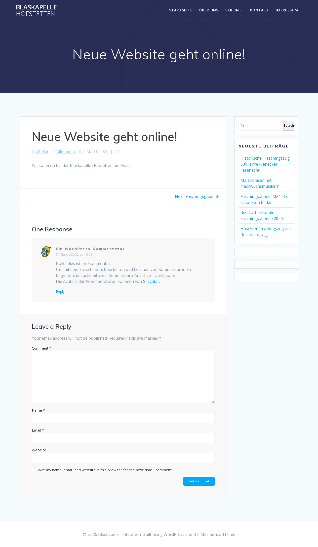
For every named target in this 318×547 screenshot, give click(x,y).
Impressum (287, 10)
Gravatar (151, 281)
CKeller (42, 151)
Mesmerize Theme (217, 534)
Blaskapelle (36, 10)
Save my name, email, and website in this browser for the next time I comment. (104, 469)
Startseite (181, 10)
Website (39, 449)
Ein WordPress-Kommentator (90, 248)
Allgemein (65, 151)
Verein (232, 10)
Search (288, 125)
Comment (41, 347)
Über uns (208, 10)
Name (38, 409)
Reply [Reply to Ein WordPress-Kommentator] (60, 291)
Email (38, 429)
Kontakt (259, 10)
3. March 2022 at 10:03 (74, 254)
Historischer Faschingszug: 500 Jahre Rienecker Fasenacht (265, 164)
